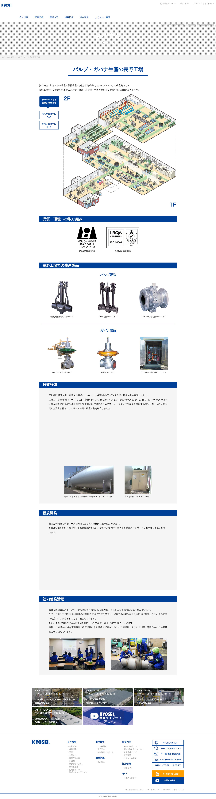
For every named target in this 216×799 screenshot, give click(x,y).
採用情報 (69, 17)
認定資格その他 (75, 764)
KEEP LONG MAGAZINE (157, 12)
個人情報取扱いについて (168, 4)
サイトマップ (209, 4)
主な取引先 (73, 767)
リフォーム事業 (130, 758)
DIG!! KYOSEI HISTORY (206, 12)
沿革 (71, 752)
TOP (3, 57)
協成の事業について (132, 746)
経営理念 (72, 749)
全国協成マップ (130, 752)
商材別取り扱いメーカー (134, 749)
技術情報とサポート (106, 752)
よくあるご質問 (102, 17)
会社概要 (10, 57)
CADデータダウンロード (190, 12)
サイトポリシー (185, 4)
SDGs (141, 12)
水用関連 (101, 749)
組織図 (72, 761)
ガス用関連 (102, 746)
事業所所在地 (74, 758)
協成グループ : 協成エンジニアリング (78, 771)
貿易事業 (127, 755)
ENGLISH (198, 4)
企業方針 (72, 755)
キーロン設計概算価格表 (174, 12)
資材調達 (84, 17)
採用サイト (128, 768)
